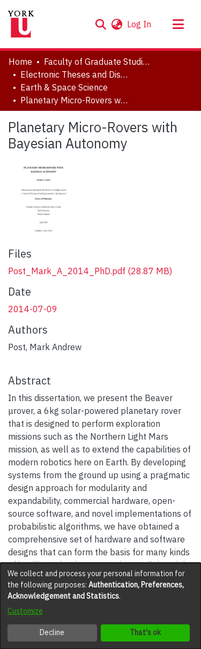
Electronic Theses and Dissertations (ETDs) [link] (74, 74)
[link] (90, 271)
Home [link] (20, 61)
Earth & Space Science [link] (64, 87)
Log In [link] (139, 24)
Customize (25, 611)
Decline (52, 632)
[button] (100, 24)
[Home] (21, 24)
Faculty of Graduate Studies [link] (97, 61)
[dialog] (100, 606)
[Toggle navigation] (178, 24)
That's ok (145, 632)
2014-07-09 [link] (32, 309)
